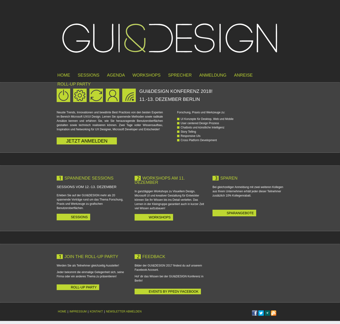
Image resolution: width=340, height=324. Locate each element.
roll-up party (74, 84)
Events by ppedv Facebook (174, 291)
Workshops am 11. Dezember (160, 180)
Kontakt (96, 311)
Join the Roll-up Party (91, 256)
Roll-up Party (84, 287)
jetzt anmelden (86, 141)
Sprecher (180, 75)
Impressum (78, 311)
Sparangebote (240, 213)
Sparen (229, 178)
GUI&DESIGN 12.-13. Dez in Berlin (170, 39)
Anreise (243, 75)
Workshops (146, 75)
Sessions (88, 75)
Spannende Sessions (89, 178)
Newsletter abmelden (124, 311)
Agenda (116, 75)
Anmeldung (212, 75)
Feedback (153, 256)
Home (63, 75)
